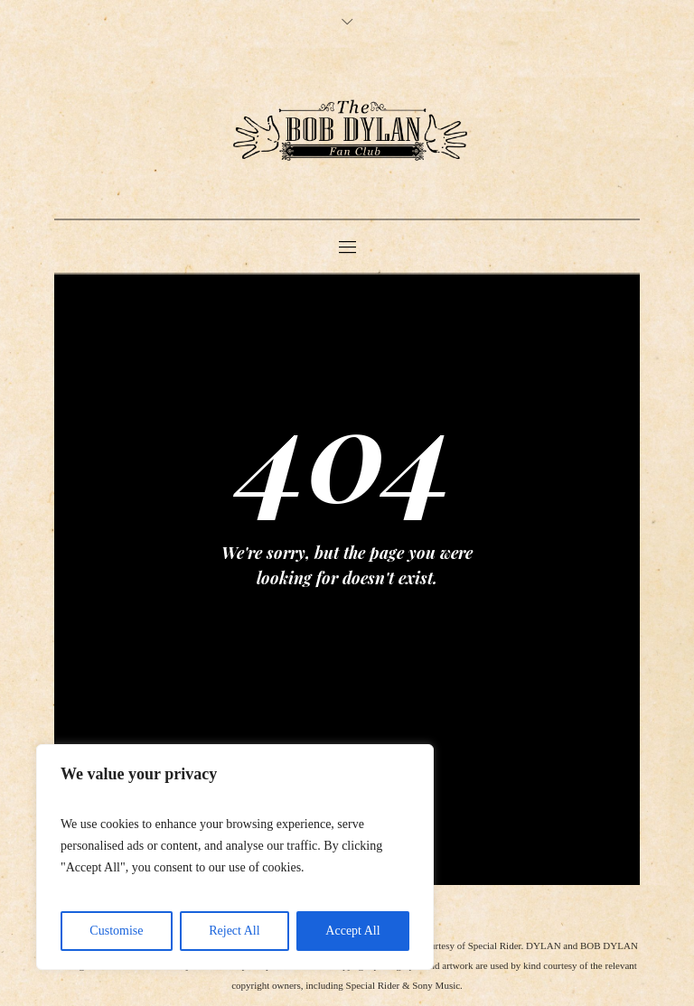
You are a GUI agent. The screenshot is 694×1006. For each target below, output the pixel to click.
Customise (116, 930)
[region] (235, 857)
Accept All (352, 930)
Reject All (234, 930)
